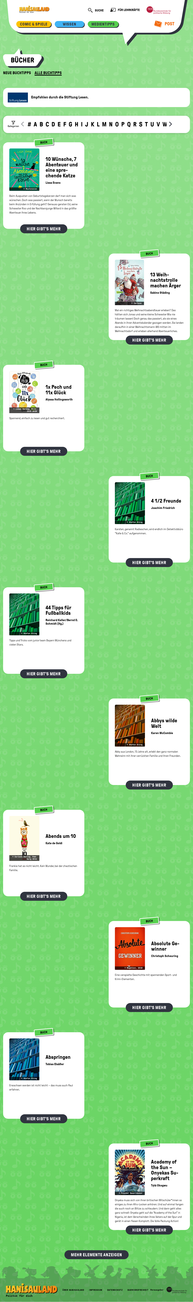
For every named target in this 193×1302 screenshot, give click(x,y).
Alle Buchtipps (48, 73)
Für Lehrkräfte (125, 10)
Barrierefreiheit (138, 1290)
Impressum (95, 1290)
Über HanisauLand (73, 1290)
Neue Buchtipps (17, 73)
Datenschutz (115, 1290)
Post (164, 24)
